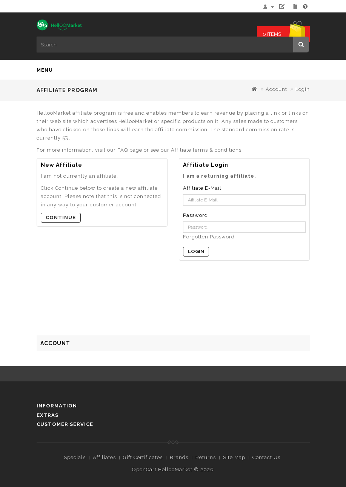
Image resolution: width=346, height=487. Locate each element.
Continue (61, 217)
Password (195, 215)
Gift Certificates (143, 457)
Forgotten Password (209, 237)
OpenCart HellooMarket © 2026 (173, 469)
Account (276, 89)
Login (302, 89)
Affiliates (104, 457)
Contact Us (266, 457)
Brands (179, 457)
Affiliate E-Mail (202, 188)
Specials (75, 457)
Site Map (234, 457)
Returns (205, 457)
